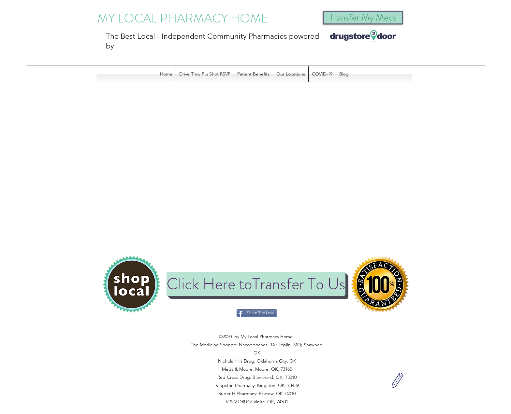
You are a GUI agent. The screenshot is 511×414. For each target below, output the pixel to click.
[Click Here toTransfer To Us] (256, 284)
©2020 (256, 328)
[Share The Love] (257, 313)
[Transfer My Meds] (363, 17)
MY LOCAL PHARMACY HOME (183, 18)
